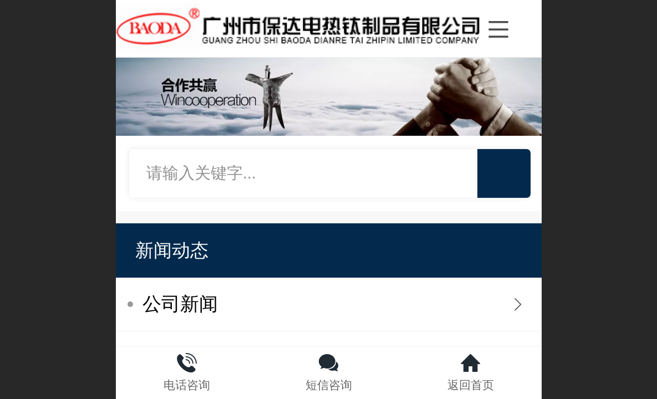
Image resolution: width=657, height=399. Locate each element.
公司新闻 (180, 304)
